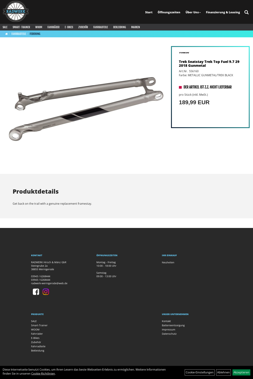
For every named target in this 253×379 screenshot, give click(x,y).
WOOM (38, 27)
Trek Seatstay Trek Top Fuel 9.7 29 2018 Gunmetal (209, 63)
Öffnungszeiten (169, 12)
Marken (135, 27)
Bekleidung (119, 27)
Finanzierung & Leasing (223, 12)
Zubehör (83, 27)
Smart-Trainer (21, 27)
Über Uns (193, 12)
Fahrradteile (100, 27)
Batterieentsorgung (173, 325)
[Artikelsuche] (246, 12)
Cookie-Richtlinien (43, 373)
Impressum (168, 329)
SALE (5, 27)
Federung (35, 34)
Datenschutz (169, 333)
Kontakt (166, 321)
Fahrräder (53, 27)
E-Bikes (69, 27)
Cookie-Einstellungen (199, 372)
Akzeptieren (241, 372)
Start (148, 12)
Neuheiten (168, 262)
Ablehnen (223, 372)
